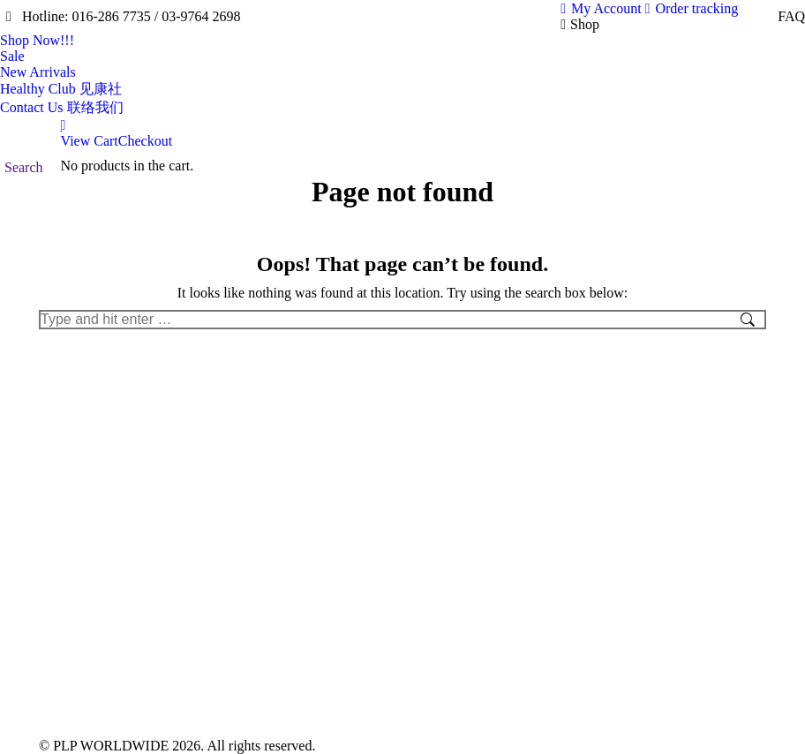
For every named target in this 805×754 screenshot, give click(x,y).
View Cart (89, 140)
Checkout (145, 140)
